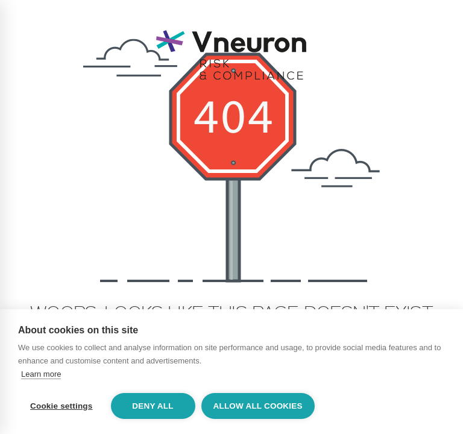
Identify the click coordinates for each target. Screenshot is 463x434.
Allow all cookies (258, 405)
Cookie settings (61, 405)
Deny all (152, 405)
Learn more (41, 374)
